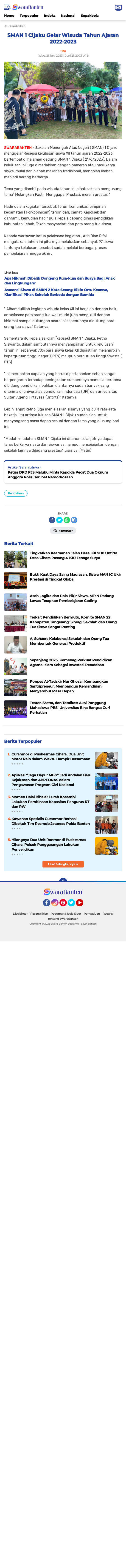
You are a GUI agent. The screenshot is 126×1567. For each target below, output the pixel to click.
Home (9, 16)
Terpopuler (29, 16)
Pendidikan (16, 493)
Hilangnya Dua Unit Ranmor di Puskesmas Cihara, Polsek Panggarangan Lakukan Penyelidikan (48, 845)
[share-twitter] (59, 520)
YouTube (83, 905)
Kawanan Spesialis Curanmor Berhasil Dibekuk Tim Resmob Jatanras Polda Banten (50, 821)
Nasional (68, 16)
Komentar (63, 530)
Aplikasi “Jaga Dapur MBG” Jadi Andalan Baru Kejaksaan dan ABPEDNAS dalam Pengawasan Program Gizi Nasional (51, 780)
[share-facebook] (52, 520)
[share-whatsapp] (67, 520)
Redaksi (108, 913)
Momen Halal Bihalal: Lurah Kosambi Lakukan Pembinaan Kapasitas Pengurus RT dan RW (50, 802)
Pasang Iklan (39, 913)
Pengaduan (92, 913)
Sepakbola (90, 16)
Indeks (49, 16)
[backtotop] (63, 882)
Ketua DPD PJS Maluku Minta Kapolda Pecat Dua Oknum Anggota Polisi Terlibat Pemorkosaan (58, 474)
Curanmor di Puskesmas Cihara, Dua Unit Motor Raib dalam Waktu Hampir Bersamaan (50, 756)
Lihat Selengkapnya (63, 864)
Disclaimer (20, 913)
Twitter (73, 905)
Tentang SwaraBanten (63, 918)
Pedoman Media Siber (66, 913)
